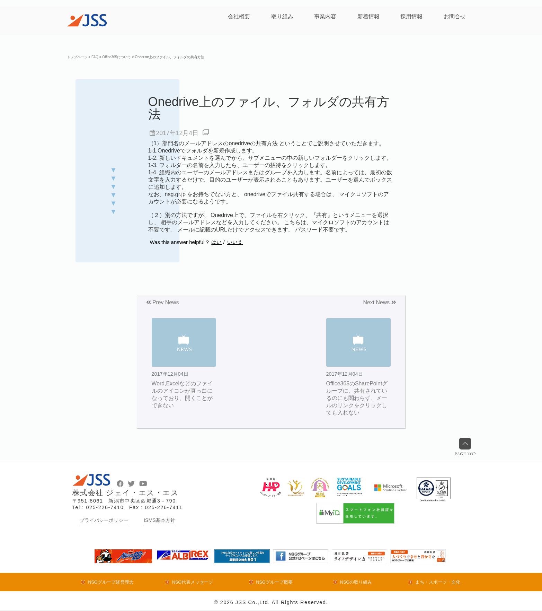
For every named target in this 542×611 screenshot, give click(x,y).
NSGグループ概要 (274, 582)
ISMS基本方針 (159, 520)
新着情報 (368, 16)
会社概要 (239, 16)
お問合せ (455, 16)
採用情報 (411, 16)
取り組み (282, 16)
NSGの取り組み (356, 582)
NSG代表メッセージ (192, 582)
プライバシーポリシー (104, 520)
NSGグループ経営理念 (111, 582)
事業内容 (325, 16)
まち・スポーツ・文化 (437, 582)
